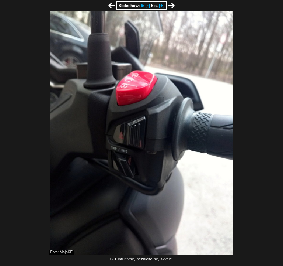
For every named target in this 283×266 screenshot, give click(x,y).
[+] (161, 5)
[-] (148, 5)
